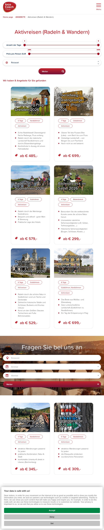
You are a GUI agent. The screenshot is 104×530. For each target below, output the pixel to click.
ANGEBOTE (20, 17)
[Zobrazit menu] (98, 7)
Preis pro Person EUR (16, 54)
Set (52, 523)
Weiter (45, 71)
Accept (52, 510)
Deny (52, 517)
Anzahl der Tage (13, 45)
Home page (8, 17)
